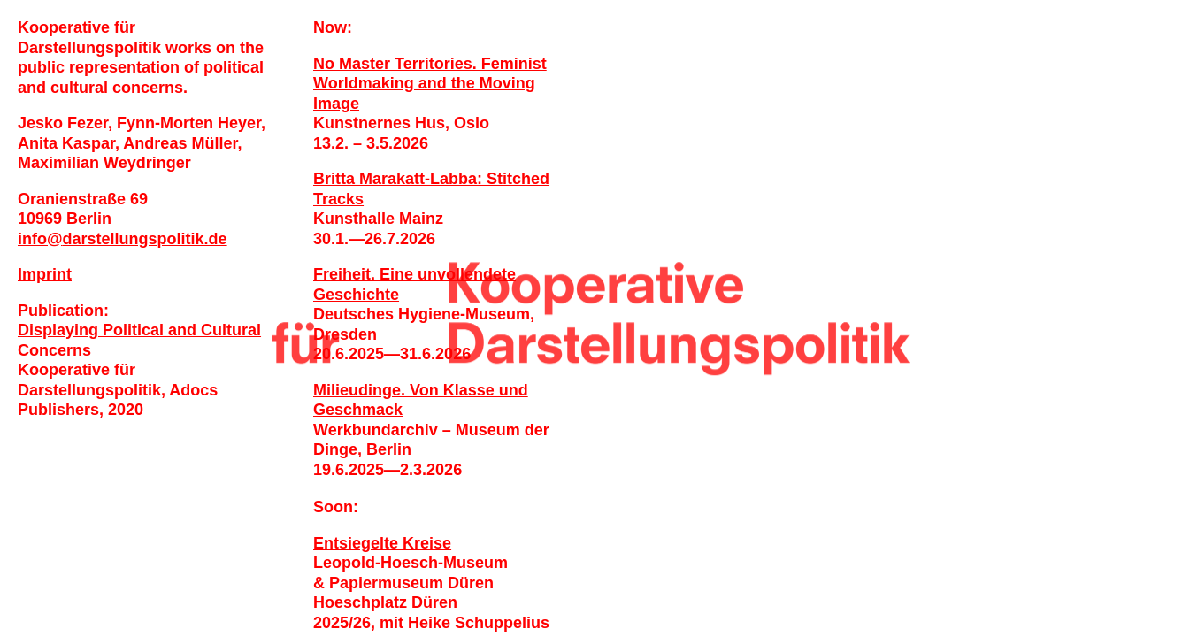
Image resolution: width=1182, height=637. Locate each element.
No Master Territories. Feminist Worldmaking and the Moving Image (430, 83)
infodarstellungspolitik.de (122, 239)
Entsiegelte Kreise (382, 543)
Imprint (45, 274)
